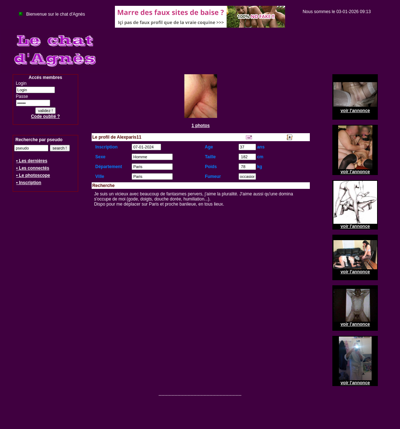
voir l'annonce (355, 110)
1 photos (201, 125)
